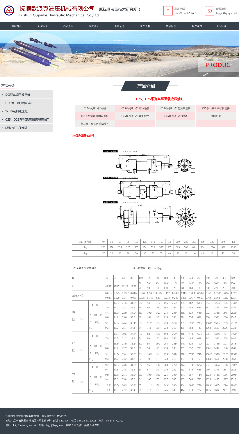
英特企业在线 (92, 425)
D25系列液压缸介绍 (175, 116)
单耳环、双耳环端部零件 (95, 123)
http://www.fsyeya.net (24, 425)
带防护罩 (216, 116)
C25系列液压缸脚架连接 (94, 116)
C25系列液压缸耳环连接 (135, 108)
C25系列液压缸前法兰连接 (175, 108)
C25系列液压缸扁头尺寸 (135, 116)
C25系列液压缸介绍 (95, 108)
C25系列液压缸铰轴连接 (216, 108)
